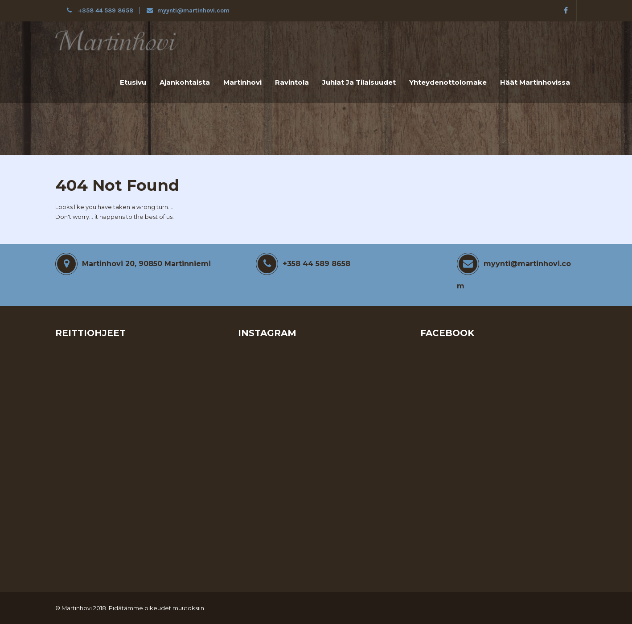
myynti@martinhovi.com (188, 10)
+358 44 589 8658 (101, 10)
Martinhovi (242, 82)
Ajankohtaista (185, 82)
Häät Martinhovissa (535, 82)
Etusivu (133, 82)
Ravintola (292, 82)
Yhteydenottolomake (448, 82)
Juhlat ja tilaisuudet (359, 82)
